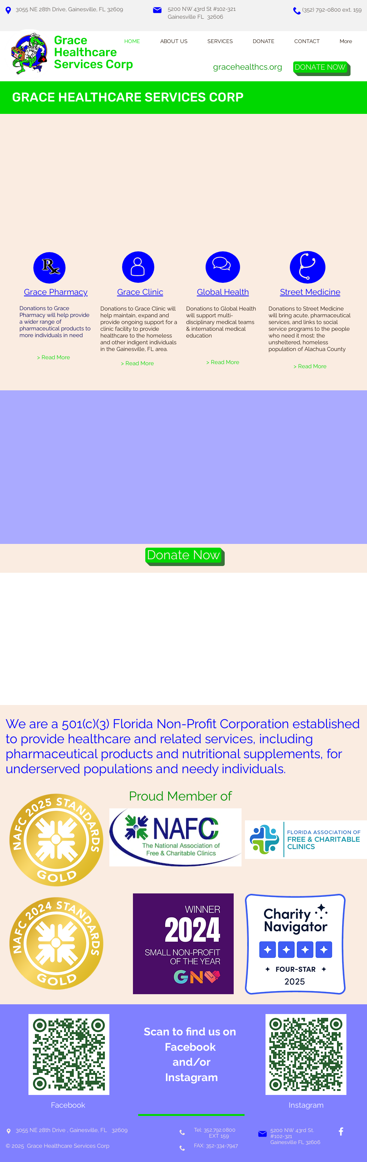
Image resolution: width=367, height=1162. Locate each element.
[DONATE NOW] (320, 67)
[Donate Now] (183, 555)
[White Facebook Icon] (341, 1131)
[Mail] (157, 10)
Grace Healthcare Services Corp (93, 52)
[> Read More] (53, 357)
